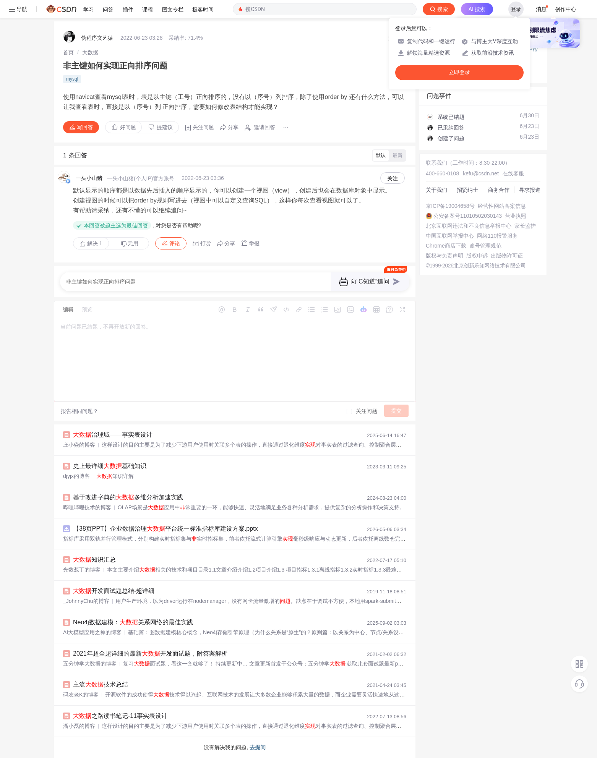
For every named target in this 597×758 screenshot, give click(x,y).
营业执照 (515, 216)
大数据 (90, 52)
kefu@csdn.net (481, 173)
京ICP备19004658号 (450, 206)
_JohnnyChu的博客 (86, 601)
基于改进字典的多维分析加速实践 (128, 497)
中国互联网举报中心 (450, 236)
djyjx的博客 (76, 476)
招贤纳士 (467, 190)
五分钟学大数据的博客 (90, 664)
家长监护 (525, 226)
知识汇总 (94, 559)
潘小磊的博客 (79, 726)
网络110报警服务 (497, 236)
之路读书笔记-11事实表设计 (120, 716)
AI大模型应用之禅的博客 (92, 632)
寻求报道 (529, 190)
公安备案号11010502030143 (467, 216)
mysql (72, 79)
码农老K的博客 (81, 695)
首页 (68, 52)
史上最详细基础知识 (109, 466)
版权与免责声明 (444, 256)
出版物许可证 (507, 256)
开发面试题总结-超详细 (113, 591)
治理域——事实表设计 (112, 434)
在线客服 (513, 173)
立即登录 (459, 72)
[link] (68, 52)
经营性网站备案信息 (502, 206)
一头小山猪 (89, 178)
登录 (516, 9)
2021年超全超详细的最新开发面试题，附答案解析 (150, 653)
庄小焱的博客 (79, 445)
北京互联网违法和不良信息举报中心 (468, 226)
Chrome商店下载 (446, 246)
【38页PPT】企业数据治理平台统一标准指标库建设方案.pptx (165, 528)
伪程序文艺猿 (97, 38)
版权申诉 (477, 256)
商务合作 (498, 190)
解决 (90, 243)
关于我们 (436, 190)
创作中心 (565, 9)
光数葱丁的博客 (82, 570)
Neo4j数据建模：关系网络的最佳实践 (133, 622)
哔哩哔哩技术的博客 (87, 507)
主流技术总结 (100, 684)
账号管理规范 (485, 246)
